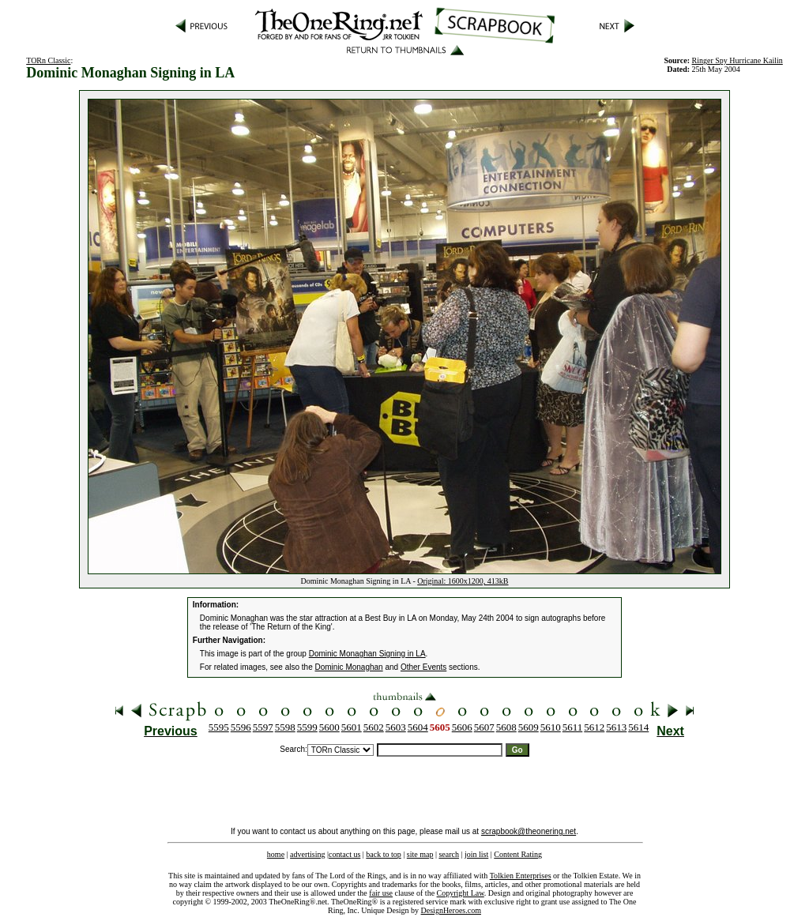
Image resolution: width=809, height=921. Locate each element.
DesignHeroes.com (451, 910)
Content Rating (518, 854)
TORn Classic (48, 60)
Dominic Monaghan (349, 667)
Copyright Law (460, 893)
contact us (344, 854)
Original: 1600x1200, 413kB (462, 581)
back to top (383, 854)
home (275, 854)
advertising (307, 854)
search (448, 854)
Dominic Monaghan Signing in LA (367, 653)
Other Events (423, 667)
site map (420, 854)
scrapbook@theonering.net (528, 831)
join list (476, 854)
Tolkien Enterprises (520, 875)
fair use (381, 893)
